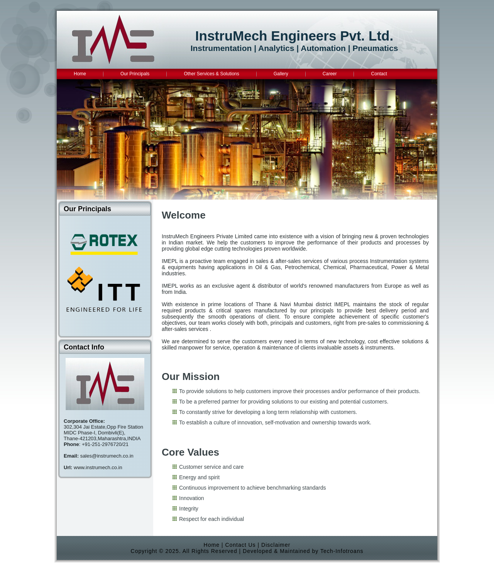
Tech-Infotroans (342, 551)
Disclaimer (275, 545)
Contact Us (240, 545)
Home (212, 545)
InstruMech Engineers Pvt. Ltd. (294, 35)
